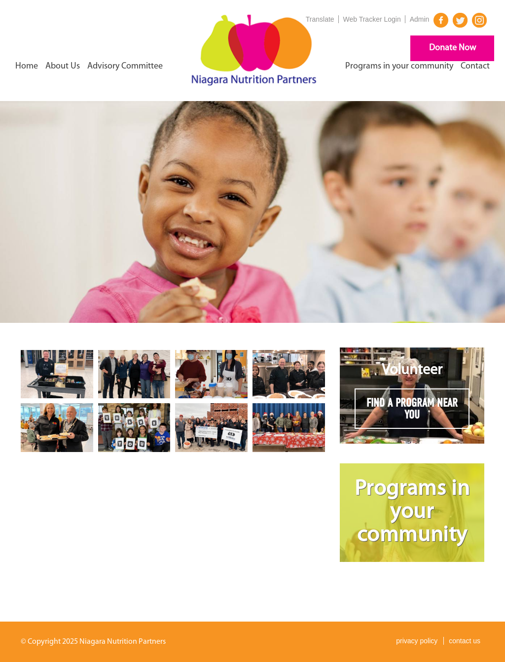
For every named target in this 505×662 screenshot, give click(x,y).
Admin (420, 19)
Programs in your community (399, 66)
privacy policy (416, 641)
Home (26, 66)
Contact (475, 66)
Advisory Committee (125, 66)
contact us (464, 641)
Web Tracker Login (372, 19)
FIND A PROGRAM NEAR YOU (412, 408)
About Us (62, 66)
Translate (320, 19)
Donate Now (452, 48)
